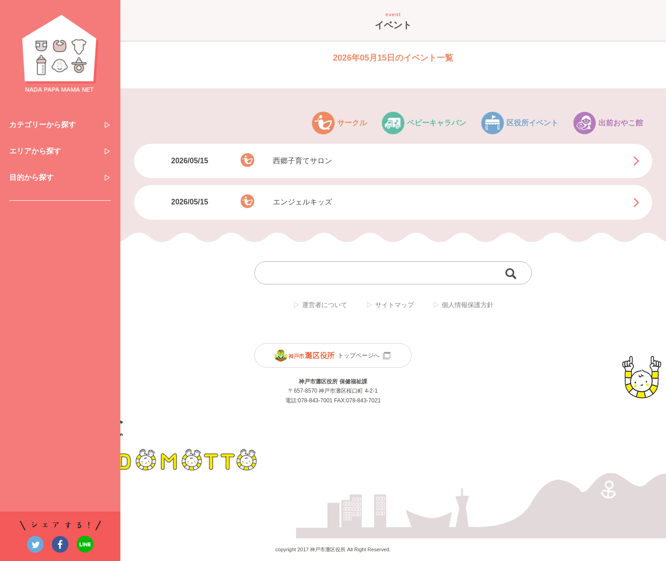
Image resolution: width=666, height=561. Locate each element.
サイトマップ (390, 304)
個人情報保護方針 (462, 304)
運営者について (320, 304)
